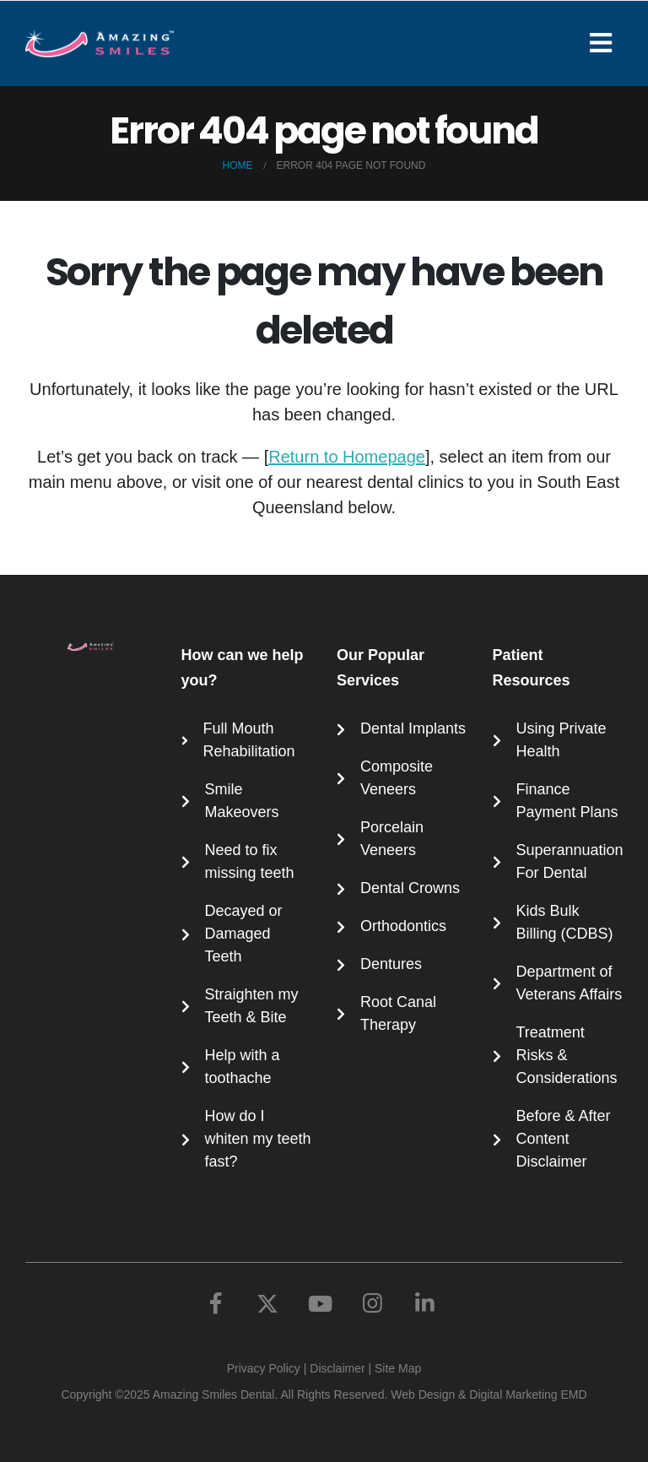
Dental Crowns (410, 888)
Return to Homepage (346, 456)
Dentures (391, 964)
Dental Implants (413, 728)
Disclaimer (337, 1368)
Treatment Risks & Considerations (567, 1055)
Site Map (398, 1368)
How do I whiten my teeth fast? (258, 1138)
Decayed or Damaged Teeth (244, 933)
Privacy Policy (263, 1368)
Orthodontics (403, 926)
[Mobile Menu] (606, 43)
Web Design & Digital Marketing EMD (488, 1394)
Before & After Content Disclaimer (563, 1138)
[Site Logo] (99, 43)
